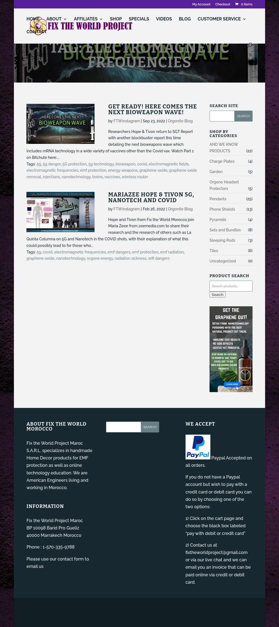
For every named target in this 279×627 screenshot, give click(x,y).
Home (32, 19)
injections (51, 177)
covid (142, 164)
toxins (97, 177)
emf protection (93, 170)
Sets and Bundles (225, 230)
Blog (185, 19)
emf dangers (119, 252)
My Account (201, 4)
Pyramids (218, 219)
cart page (225, 518)
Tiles (214, 251)
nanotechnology (76, 177)
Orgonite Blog (180, 121)
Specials (139, 19)
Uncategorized (223, 261)
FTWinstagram (127, 121)
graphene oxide (153, 170)
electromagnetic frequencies (52, 170)
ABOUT (54, 19)
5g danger (51, 164)
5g (39, 164)
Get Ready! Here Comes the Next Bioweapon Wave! (152, 109)
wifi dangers (159, 258)
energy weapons (123, 170)
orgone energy (100, 258)
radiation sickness (130, 258)
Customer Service (219, 19)
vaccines (112, 177)
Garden (216, 171)
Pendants (218, 199)
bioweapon (125, 164)
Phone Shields (222, 209)
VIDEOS (164, 19)
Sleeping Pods (222, 240)
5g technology (101, 164)
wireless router (135, 177)
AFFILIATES (86, 19)
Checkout (222, 4)
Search (217, 294)
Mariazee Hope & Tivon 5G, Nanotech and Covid (151, 197)
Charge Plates (222, 161)
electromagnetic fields (168, 164)
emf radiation (172, 252)
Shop (116, 19)
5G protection (74, 164)
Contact (36, 32)
